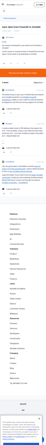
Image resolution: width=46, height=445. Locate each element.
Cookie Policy (32, 435)
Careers (13, 363)
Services (13, 328)
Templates (14, 343)
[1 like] (11, 108)
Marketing (14, 258)
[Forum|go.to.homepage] (15, 5)
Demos (13, 303)
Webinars (14, 313)
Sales (12, 273)
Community (15, 338)
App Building (15, 234)
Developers (14, 333)
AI (11, 239)
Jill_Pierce (9, 37)
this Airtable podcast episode (21, 171)
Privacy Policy (7, 442)
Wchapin (9, 123)
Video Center (15, 298)
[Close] (39, 424)
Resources (14, 318)
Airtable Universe (17, 348)
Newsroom (14, 378)
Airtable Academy (17, 288)
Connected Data (17, 244)
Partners (13, 323)
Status (13, 373)
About (12, 358)
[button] (2, 5)
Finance (13, 278)
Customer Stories (17, 308)
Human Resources (18, 268)
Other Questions (10, 18)
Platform (14, 214)
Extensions (14, 229)
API (23, 410)
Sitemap (23, 416)
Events (13, 293)
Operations (14, 263)
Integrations (15, 224)
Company (14, 353)
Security (23, 404)
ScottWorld (10, 90)
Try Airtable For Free (18, 383)
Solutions (14, 248)
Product (13, 253)
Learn (12, 283)
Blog (12, 368)
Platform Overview (18, 219)
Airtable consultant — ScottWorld (15, 182)
